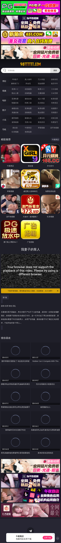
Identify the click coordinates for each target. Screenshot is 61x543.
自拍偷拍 (28, 89)
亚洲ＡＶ (15, 89)
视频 (4, 90)
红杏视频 (15, 132)
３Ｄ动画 (54, 89)
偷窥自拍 (15, 108)
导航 (4, 129)
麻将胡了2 (15, 83)
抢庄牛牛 (54, 83)
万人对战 (41, 79)
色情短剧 (28, 132)
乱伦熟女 (41, 103)
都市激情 (15, 118)
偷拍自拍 (28, 99)
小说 (4, 119)
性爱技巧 (54, 122)
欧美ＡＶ (41, 89)
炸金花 (28, 83)
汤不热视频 (54, 128)
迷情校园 (15, 122)
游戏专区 (54, 79)
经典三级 (28, 103)
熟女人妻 (15, 93)
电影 (4, 100)
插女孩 (15, 128)
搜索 (55, 70)
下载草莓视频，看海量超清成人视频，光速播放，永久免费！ (33, 290)
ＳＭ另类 (54, 93)
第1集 (5, 297)
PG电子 (15, 79)
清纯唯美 (28, 112)
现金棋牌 (41, 83)
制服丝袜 (15, 103)
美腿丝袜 (15, 112)
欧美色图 (41, 108)
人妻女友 (41, 118)
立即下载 (47, 537)
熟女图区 (41, 112)
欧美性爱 (54, 99)
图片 (4, 110)
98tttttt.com (30, 64)
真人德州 (28, 79)
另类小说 (28, 122)
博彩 (4, 81)
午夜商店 (28, 128)
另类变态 (54, 103)
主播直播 (41, 93)
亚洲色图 (28, 108)
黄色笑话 (41, 122)
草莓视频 (41, 128)
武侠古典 (54, 118)
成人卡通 (41, 99)
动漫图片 (54, 108)
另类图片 (54, 112)
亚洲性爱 (15, 99)
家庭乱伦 (28, 118)
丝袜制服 (28, 93)
